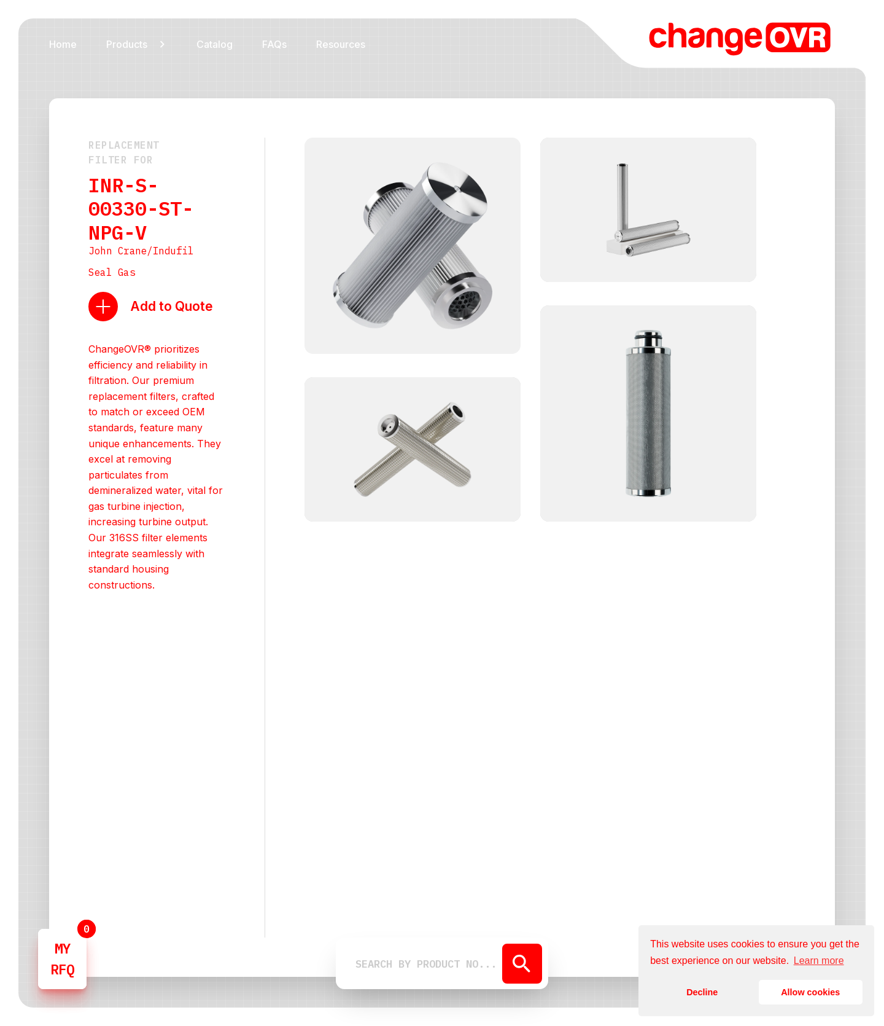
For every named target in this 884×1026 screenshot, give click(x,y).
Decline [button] (702, 992)
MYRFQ (62, 958)
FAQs (274, 44)
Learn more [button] (819, 960)
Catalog (214, 44)
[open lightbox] (412, 248)
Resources (340, 44)
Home (63, 44)
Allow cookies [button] (810, 992)
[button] (136, 44)
